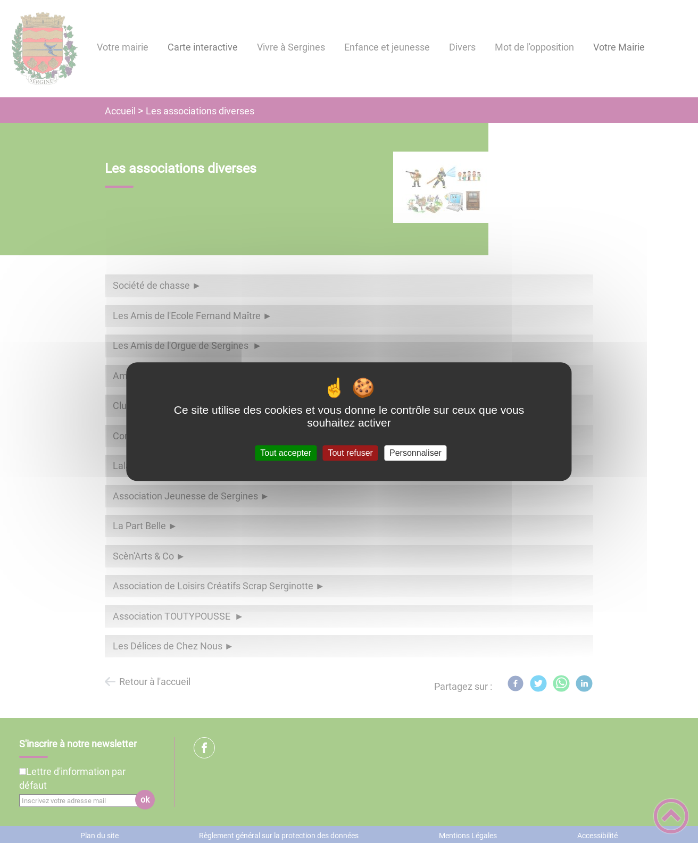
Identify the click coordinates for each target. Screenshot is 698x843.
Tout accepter (285, 452)
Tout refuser (350, 452)
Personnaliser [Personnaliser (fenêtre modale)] (415, 452)
